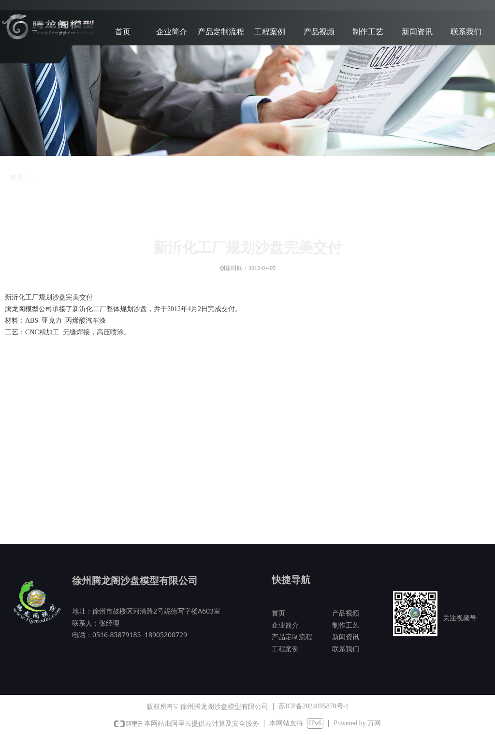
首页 (16, 177)
